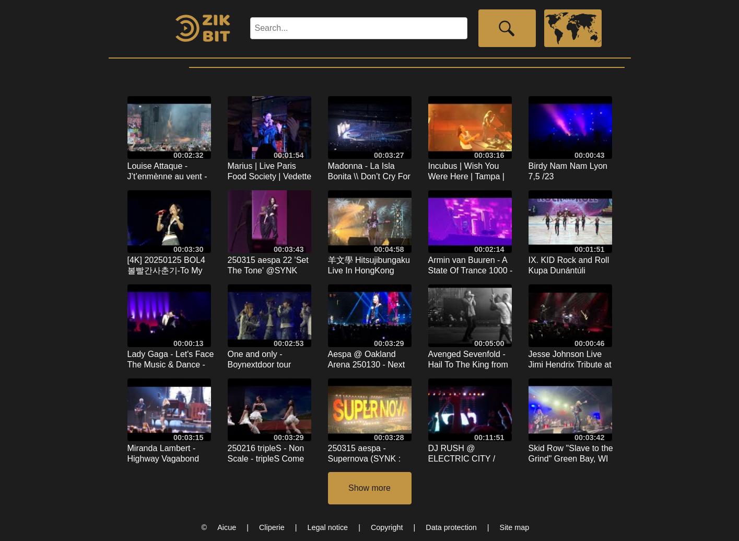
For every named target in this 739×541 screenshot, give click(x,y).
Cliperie (272, 527)
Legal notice (328, 527)
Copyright (387, 527)
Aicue (226, 527)
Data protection (451, 527)
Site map (515, 527)
